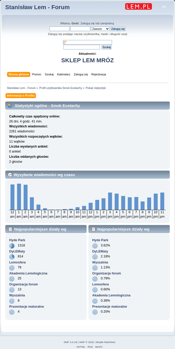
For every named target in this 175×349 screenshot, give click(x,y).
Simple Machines (105, 342)
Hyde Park (17, 240)
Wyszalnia (17, 295)
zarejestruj (107, 23)
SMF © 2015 (86, 342)
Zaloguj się (88, 23)
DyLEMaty (17, 251)
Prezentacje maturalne (26, 306)
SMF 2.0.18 (70, 342)
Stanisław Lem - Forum (37, 7)
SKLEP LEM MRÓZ (87, 60)
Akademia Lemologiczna (28, 273)
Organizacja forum (23, 284)
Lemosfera (17, 262)
